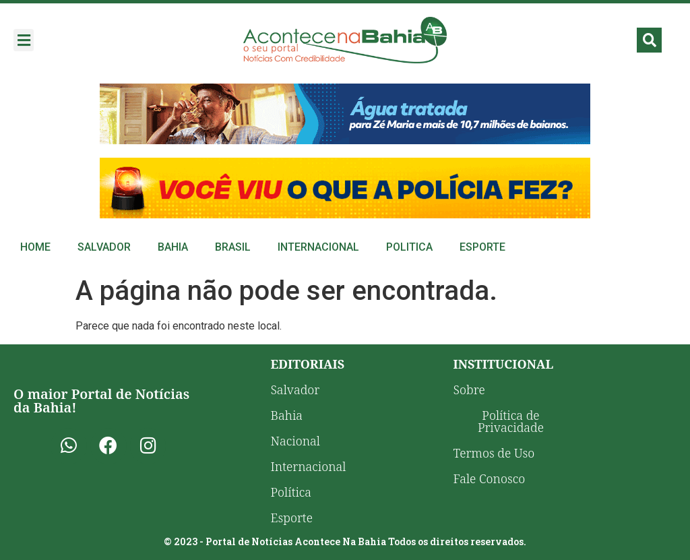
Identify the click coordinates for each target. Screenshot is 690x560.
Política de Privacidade (511, 421)
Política (291, 492)
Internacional (318, 247)
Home (35, 247)
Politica (409, 247)
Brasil (233, 247)
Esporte (482, 247)
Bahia (173, 247)
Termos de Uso (494, 453)
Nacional (295, 441)
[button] (23, 40)
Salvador (104, 247)
